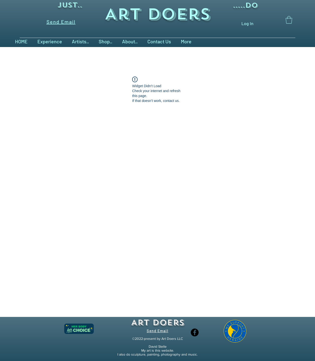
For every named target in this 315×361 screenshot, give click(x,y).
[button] (289, 20)
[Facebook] (195, 332)
